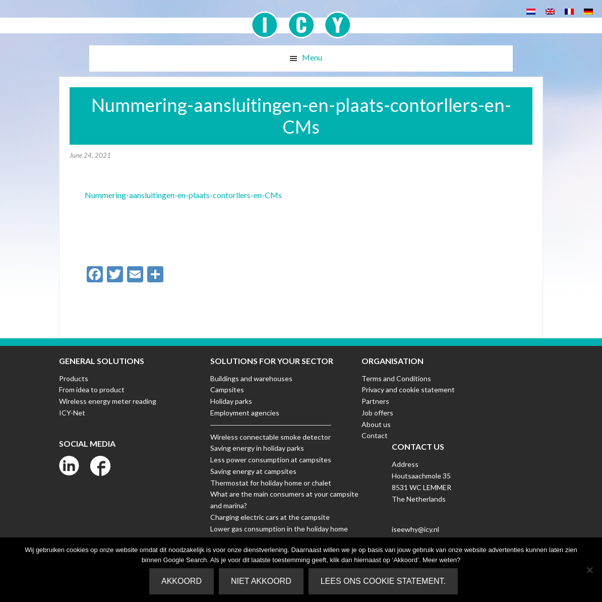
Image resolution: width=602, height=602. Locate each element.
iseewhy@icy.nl (415, 529)
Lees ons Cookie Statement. (383, 581)
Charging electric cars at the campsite (270, 517)
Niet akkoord (261, 581)
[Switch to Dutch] (530, 11)
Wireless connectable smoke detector (270, 437)
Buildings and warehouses (251, 378)
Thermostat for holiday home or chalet (270, 482)
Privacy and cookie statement (408, 389)
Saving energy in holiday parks (257, 448)
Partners (375, 401)
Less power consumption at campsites (270, 459)
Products (73, 378)
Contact (375, 435)
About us (376, 424)
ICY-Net (72, 412)
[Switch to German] (588, 11)
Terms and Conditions (396, 378)
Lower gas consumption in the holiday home (279, 528)
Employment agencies (244, 412)
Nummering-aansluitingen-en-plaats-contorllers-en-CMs (183, 195)
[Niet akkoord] (589, 570)
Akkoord (181, 581)
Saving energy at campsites (253, 471)
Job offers (377, 412)
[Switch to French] (569, 11)
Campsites (227, 389)
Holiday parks (231, 401)
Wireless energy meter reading (107, 401)
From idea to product (92, 389)
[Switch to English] (550, 11)
